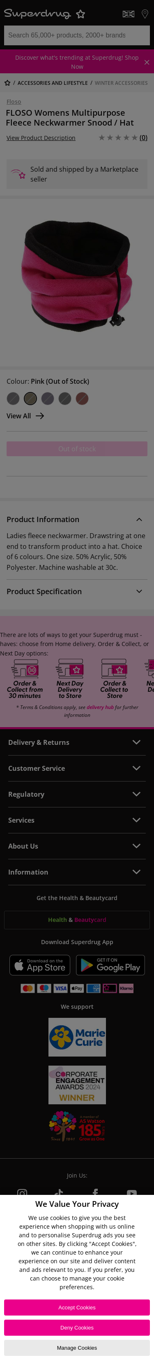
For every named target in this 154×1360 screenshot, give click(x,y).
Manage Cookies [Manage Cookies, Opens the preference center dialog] (77, 1348)
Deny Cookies (77, 1328)
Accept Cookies (76, 1307)
